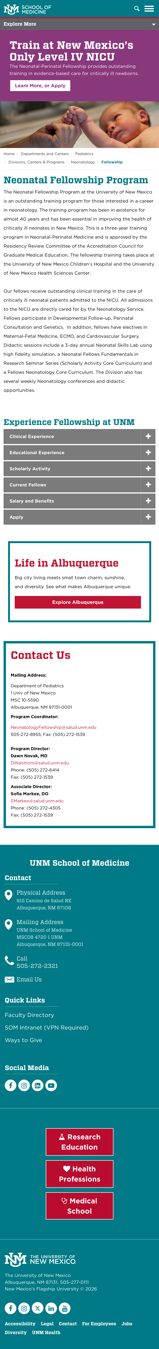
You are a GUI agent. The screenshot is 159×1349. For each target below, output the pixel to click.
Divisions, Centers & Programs (37, 162)
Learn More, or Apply (40, 85)
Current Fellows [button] (27, 485)
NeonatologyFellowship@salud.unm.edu (53, 727)
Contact (68, 1323)
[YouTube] (64, 1308)
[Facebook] (10, 1085)
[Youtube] (51, 1085)
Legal (47, 1323)
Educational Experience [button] (37, 452)
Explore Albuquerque (77, 602)
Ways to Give (23, 1040)
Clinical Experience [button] (31, 436)
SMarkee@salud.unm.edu (37, 800)
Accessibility (20, 1323)
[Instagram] (24, 1085)
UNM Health (46, 1332)
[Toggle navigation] (149, 8)
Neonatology (83, 162)
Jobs (127, 1323)
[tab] (79, 436)
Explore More (20, 24)
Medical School (79, 1206)
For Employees (99, 1323)
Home (9, 154)
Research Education (80, 1141)
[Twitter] (37, 1308)
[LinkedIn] (37, 1085)
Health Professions (79, 1173)
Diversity (16, 1332)
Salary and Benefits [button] (31, 501)
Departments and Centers (45, 154)
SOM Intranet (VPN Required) (47, 1027)
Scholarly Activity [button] (29, 468)
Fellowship (112, 162)
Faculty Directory (29, 1015)
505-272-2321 (37, 965)
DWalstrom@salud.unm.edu (40, 762)
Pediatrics (84, 154)
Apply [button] (16, 517)
